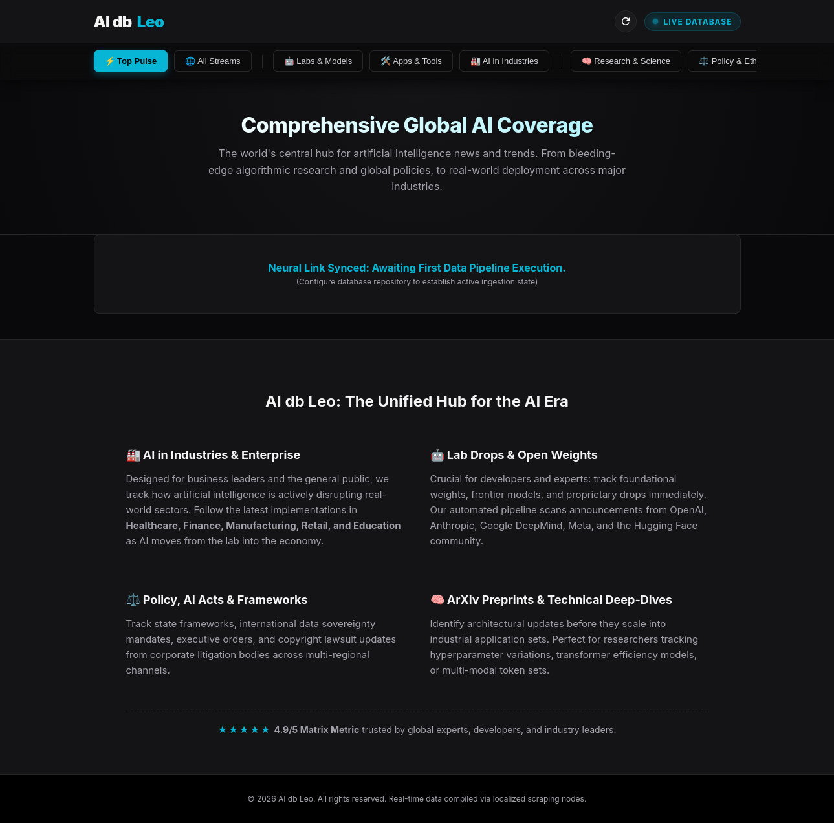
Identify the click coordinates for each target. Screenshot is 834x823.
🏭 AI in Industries (504, 61)
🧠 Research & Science (626, 61)
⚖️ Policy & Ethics (733, 61)
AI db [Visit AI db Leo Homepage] (129, 21)
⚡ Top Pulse (131, 61)
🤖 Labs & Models (318, 61)
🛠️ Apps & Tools (411, 61)
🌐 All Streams (212, 61)
